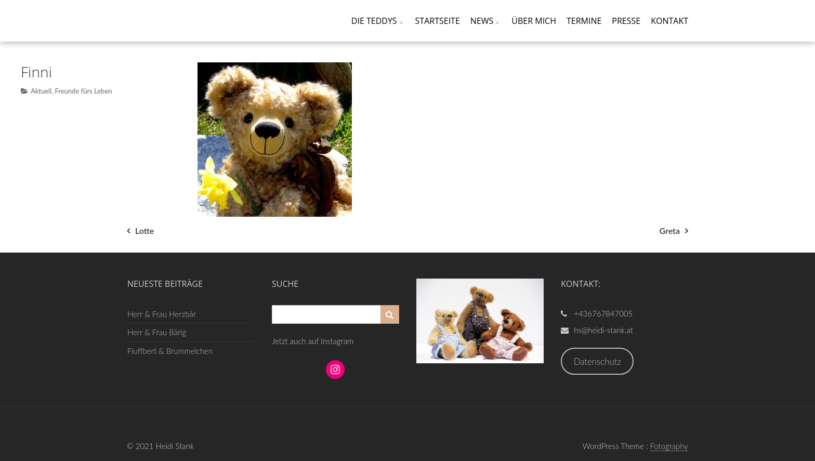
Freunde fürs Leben (83, 91)
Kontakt (669, 21)
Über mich (533, 21)
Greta (670, 230)
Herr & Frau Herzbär (161, 314)
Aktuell (41, 91)
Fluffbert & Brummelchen (170, 350)
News (481, 21)
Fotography (669, 446)
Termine (584, 21)
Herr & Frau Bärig (156, 332)
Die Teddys (374, 21)
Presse (626, 21)
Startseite (437, 21)
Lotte (144, 230)
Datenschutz (597, 361)
